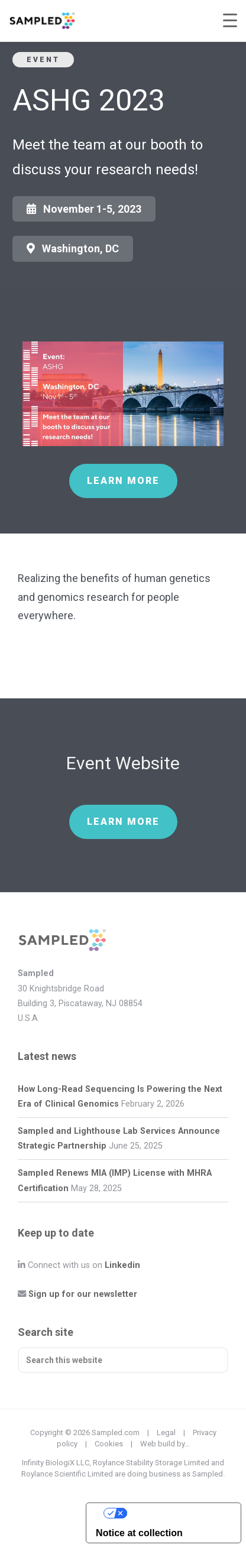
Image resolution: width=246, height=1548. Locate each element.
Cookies (109, 1443)
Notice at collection (139, 1533)
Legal (166, 1432)
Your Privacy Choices (175, 1513)
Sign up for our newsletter (82, 1294)
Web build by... (165, 1443)
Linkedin (122, 1265)
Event (43, 60)
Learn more (123, 480)
